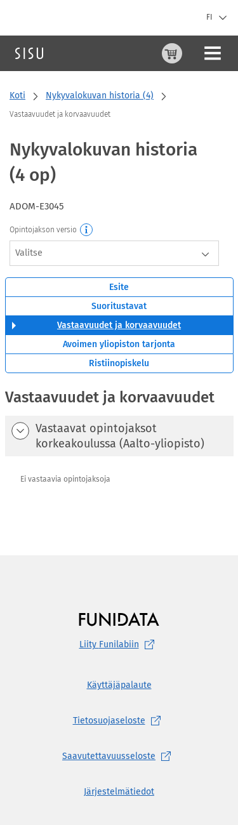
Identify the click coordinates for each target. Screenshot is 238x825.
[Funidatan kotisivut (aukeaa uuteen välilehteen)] (119, 619)
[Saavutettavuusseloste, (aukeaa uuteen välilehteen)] (119, 756)
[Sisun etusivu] (29, 53)
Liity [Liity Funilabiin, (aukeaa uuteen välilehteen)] (119, 644)
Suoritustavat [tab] (119, 306)
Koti (17, 95)
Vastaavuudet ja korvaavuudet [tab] (119, 325)
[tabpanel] (119, 456)
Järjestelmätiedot (119, 791)
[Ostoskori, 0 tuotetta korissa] (172, 53)
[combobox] (114, 253)
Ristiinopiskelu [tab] (119, 363)
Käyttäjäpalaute (119, 685)
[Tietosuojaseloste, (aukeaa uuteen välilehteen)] (119, 721)
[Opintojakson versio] (87, 230)
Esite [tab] (119, 287)
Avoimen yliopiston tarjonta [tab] (119, 344)
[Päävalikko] (212, 53)
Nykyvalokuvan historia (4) (100, 95)
